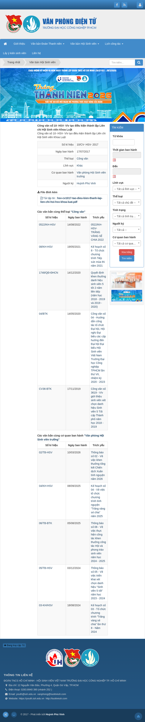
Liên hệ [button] (36, 53)
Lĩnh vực (118, 182)
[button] (41, 198)
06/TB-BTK (45, 523)
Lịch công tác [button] (114, 44)
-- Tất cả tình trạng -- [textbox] (126, 216)
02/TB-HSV (45, 452)
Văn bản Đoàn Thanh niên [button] (47, 44)
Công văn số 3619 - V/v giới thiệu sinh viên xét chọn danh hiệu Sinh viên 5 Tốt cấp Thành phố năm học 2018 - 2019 (98, 407)
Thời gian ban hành (125, 149)
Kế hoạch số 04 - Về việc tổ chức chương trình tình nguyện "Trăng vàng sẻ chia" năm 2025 (98, 501)
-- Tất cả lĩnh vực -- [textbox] (125, 189)
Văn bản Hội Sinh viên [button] (84, 44)
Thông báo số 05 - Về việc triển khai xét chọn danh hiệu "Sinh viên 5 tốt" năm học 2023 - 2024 (98, 583)
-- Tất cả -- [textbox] (120, 229)
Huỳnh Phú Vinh (86, 183)
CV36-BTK (45, 388)
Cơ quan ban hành (124, 237)
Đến (115, 166)
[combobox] (127, 189)
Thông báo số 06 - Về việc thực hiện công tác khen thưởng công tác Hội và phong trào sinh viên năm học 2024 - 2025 (98, 542)
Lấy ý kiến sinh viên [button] (14, 53)
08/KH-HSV (46, 246)
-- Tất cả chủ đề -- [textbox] (125, 202)
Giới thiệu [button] (19, 43)
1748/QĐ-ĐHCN (48, 272)
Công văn (82, 158)
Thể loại (118, 196)
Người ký (118, 223)
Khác (80, 165)
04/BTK (43, 313)
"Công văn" (78, 211)
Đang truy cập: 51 (14, 645)
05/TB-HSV (45, 568)
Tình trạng (119, 210)
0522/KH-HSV (47, 224)
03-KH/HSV (46, 605)
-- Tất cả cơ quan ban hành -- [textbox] (127, 243)
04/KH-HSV (46, 485)
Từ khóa (118, 136)
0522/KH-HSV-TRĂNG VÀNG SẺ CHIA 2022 (97, 232)
